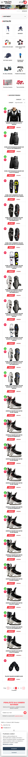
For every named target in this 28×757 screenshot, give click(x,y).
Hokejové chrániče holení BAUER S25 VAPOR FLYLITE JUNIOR (14, 339)
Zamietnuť (14, 752)
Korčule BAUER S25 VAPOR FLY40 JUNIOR (14, 483)
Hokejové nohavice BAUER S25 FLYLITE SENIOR (14, 171)
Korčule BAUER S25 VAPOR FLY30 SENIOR (14, 459)
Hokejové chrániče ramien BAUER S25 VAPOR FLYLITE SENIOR (14, 123)
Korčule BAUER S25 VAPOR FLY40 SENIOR (14, 531)
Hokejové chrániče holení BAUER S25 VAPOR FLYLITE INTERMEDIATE (14, 363)
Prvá (5, 688)
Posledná (14, 690)
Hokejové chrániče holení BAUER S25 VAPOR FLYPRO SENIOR (14, 315)
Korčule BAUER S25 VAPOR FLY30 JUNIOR (14, 411)
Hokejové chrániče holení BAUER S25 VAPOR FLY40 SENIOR (14, 243)
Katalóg (24, 11)
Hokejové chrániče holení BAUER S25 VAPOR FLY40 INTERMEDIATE (14, 219)
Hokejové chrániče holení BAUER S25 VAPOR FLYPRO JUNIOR (14, 267)
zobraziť (18, 99)
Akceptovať (14, 748)
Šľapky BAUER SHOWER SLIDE (14, 676)
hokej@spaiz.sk (6, 727)
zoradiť (11, 102)
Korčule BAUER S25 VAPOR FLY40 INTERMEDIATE (14, 507)
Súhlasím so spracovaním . (13, 716)
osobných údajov (19, 716)
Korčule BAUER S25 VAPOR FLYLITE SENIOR (14, 651)
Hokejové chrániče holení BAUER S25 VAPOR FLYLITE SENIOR (14, 387)
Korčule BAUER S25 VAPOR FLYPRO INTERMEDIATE (14, 555)
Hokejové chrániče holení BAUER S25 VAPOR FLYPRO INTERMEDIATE (14, 291)
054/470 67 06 (5, 725)
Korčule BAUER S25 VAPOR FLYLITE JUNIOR (14, 603)
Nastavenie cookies (8, 744)
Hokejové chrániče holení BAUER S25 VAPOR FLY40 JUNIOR (14, 195)
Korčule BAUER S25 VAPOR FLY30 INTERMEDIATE (14, 435)
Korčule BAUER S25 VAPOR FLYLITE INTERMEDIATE (14, 627)
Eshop (18, 11)
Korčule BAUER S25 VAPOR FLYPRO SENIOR (14, 579)
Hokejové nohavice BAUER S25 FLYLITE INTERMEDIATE (14, 147)
